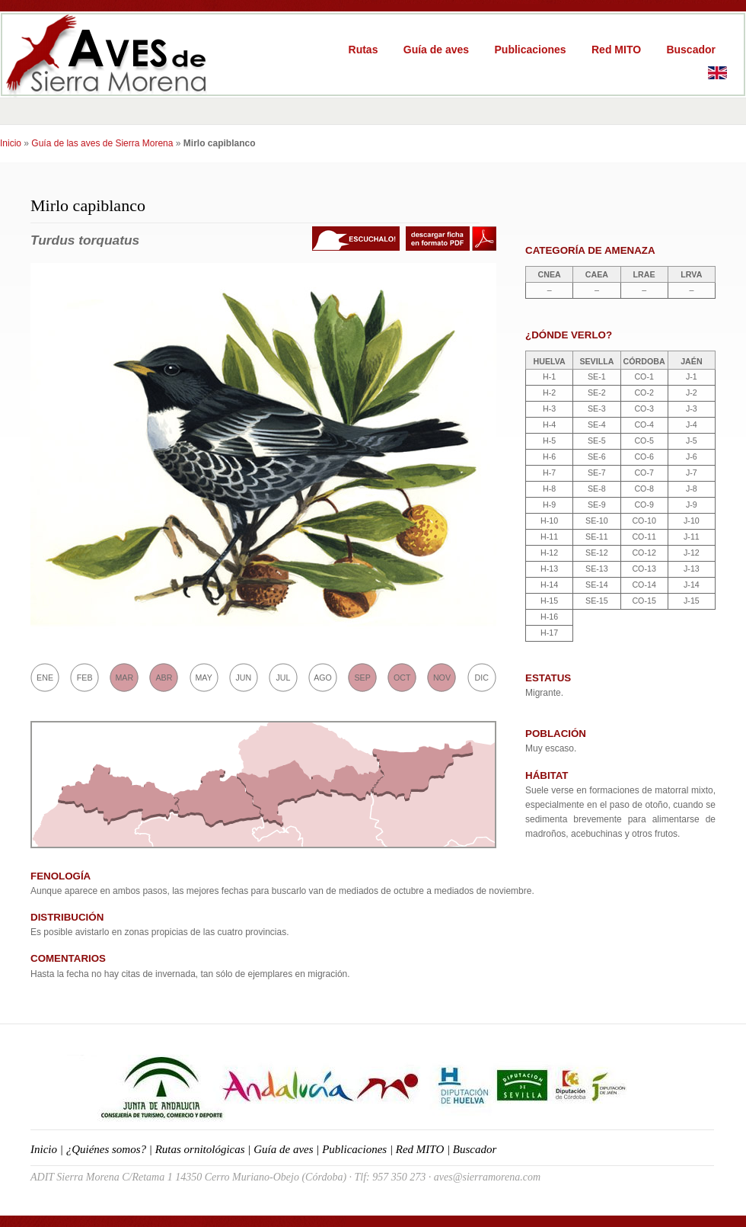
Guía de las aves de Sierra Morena (102, 143)
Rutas (363, 49)
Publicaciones (530, 49)
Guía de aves (436, 49)
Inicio (10, 143)
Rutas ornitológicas (200, 1149)
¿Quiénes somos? (106, 1149)
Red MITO (616, 49)
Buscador (691, 49)
